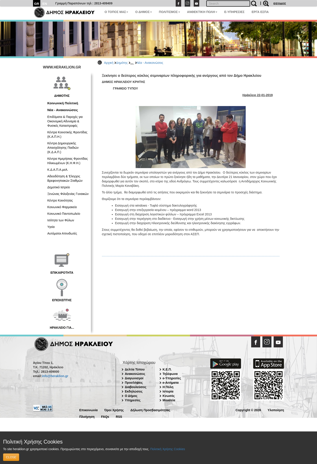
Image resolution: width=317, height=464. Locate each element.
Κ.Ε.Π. (167, 369)
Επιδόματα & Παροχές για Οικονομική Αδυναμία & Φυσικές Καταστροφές (65, 121)
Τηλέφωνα (170, 374)
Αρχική (109, 62)
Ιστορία (168, 391)
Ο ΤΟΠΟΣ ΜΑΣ (116, 12)
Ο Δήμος (131, 396)
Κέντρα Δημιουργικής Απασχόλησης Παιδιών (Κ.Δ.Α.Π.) (63, 147)
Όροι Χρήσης (114, 409)
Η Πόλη (168, 387)
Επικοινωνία (88, 409)
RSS (119, 416)
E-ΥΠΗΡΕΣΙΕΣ (234, 12)
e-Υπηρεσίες (172, 378)
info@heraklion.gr (55, 376)
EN (44, 4)
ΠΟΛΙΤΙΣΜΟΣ (169, 12)
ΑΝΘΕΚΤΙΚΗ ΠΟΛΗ (202, 12)
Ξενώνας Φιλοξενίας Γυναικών (68, 194)
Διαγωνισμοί (134, 378)
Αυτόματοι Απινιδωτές (62, 233)
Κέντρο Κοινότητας (60, 200)
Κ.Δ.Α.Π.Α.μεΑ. (57, 169)
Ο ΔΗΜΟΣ (143, 12)
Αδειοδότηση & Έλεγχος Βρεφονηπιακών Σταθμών (65, 178)
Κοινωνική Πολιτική (62, 103)
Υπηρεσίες (132, 400)
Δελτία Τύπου (135, 369)
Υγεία (51, 227)
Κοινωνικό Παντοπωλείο (63, 213)
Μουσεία (169, 400)
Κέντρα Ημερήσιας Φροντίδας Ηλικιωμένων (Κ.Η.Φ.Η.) (67, 161)
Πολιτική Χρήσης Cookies (167, 449)
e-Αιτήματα (171, 382)
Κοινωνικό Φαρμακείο (62, 207)
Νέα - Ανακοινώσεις (150, 62)
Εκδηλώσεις (134, 391)
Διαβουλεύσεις (135, 387)
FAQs (105, 416)
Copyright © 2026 (248, 409)
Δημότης (122, 62)
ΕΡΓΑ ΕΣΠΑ (260, 12)
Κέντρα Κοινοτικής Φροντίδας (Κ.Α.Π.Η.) (67, 134)
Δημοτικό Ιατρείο (58, 187)
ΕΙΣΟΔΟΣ (279, 3)
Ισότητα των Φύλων (60, 220)
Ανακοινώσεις (135, 374)
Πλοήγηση (86, 416)
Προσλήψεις (134, 382)
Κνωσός (169, 396)
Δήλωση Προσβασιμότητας (150, 409)
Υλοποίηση (275, 409)
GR (36, 4)
